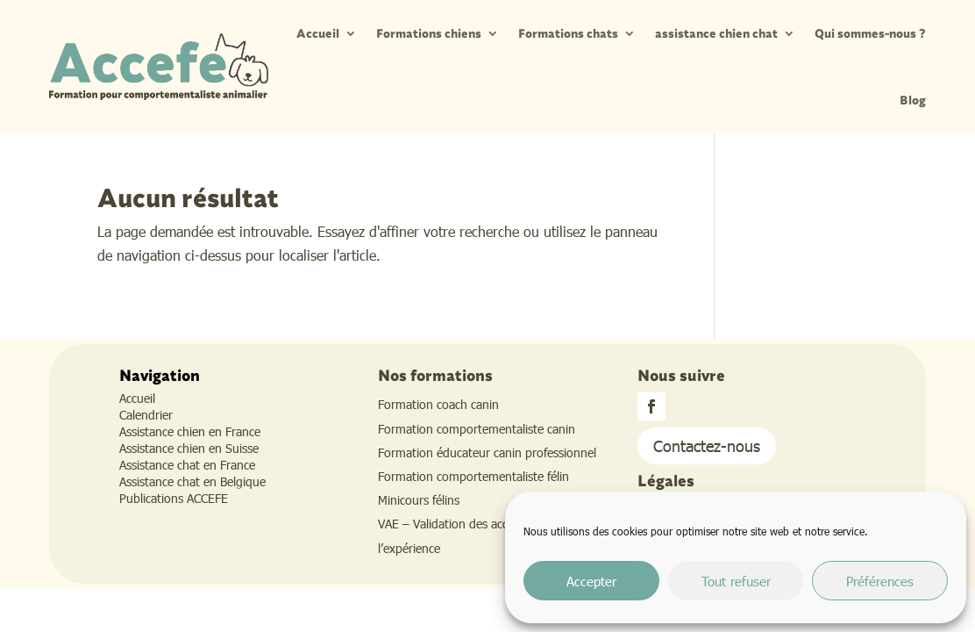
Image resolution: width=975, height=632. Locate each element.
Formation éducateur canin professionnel (487, 452)
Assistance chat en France (187, 464)
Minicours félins (418, 500)
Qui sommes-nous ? (870, 33)
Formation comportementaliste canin (476, 428)
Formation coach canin (438, 404)
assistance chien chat (716, 33)
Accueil (317, 33)
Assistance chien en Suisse (189, 448)
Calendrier (146, 414)
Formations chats (568, 33)
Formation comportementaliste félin (473, 476)
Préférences (880, 581)
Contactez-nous (706, 445)
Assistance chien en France (189, 431)
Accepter (591, 581)
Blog (913, 100)
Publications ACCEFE (173, 498)
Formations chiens (428, 33)
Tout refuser (736, 581)
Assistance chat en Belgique (192, 481)
